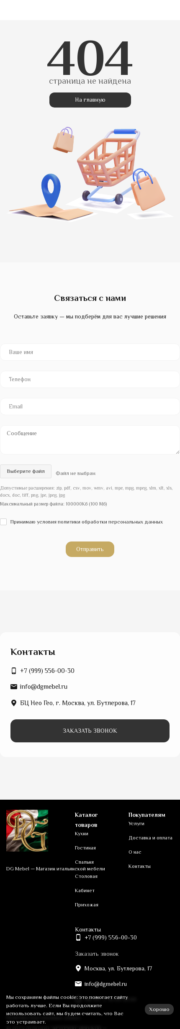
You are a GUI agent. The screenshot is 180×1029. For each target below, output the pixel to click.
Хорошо (159, 1009)
